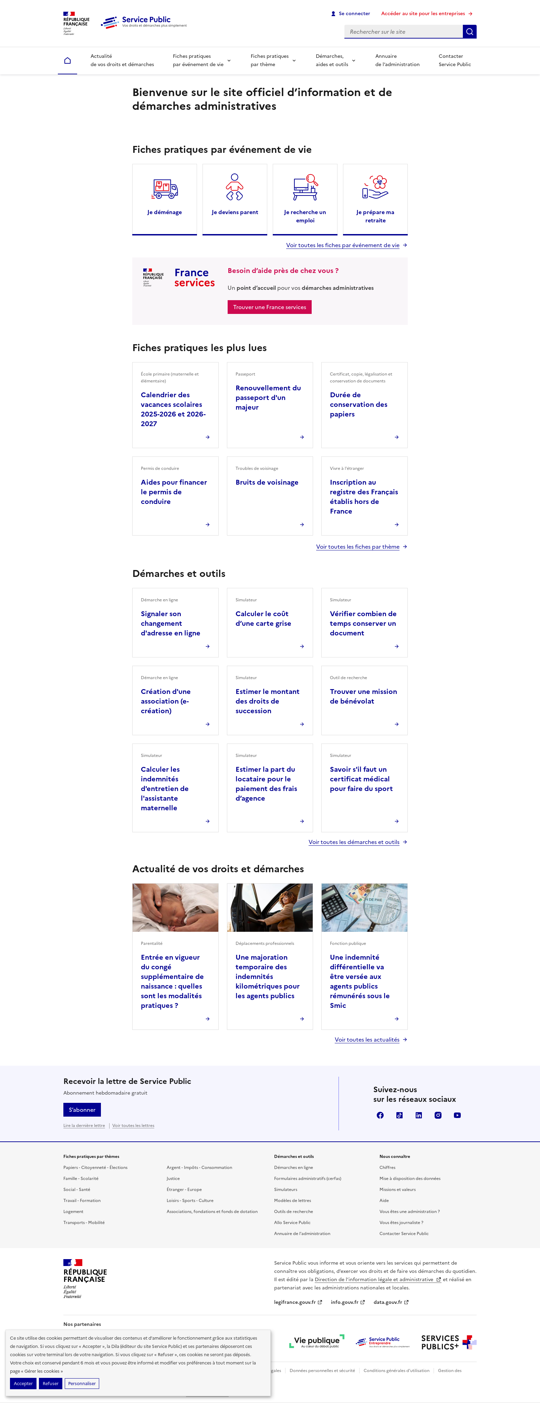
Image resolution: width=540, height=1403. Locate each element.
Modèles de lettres (292, 1201)
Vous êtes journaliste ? (401, 1223)
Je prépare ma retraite (375, 216)
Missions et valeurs (398, 1189)
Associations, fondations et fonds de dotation (212, 1212)
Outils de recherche (293, 1212)
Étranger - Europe (184, 1189)
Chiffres (387, 1167)
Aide (384, 1201)
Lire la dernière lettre (84, 1125)
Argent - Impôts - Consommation (199, 1167)
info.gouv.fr (348, 1302)
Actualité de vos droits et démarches (122, 60)
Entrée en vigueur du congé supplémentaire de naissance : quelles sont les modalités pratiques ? (172, 981)
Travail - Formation (82, 1201)
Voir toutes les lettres (133, 1125)
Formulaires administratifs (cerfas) (307, 1178)
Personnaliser (82, 1383)
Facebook (380, 1115)
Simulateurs (285, 1189)
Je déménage (164, 212)
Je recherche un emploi (305, 216)
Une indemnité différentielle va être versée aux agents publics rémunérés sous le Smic (360, 981)
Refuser (51, 1383)
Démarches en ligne (293, 1167)
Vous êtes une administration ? (410, 1212)
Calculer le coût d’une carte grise (263, 619)
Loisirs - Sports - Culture (190, 1201)
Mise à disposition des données (410, 1178)
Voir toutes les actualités (367, 1039)
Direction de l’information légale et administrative (378, 1279)
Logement (73, 1212)
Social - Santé (76, 1189)
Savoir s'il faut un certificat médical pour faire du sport (361, 779)
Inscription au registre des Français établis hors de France (364, 496)
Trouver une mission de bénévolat (363, 696)
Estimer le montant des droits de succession (268, 701)
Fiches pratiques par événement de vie (198, 60)
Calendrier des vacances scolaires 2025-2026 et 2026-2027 (173, 409)
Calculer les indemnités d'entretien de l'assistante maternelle (165, 788)
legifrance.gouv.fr (298, 1302)
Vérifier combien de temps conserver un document (363, 623)
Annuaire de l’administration (397, 60)
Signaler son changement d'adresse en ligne (170, 623)
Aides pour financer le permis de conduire (174, 492)
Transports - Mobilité (84, 1223)
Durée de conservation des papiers (358, 404)
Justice (173, 1178)
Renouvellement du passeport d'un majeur (268, 397)
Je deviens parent (235, 212)
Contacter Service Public (455, 60)
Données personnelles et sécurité (322, 1371)
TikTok (399, 1115)
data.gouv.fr (391, 1302)
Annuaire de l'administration (302, 1234)
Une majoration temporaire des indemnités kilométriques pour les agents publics (268, 976)
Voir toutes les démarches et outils (354, 842)
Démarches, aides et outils (332, 60)
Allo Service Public (292, 1223)
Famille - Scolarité (80, 1178)
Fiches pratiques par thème (270, 60)
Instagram (438, 1115)
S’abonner (82, 1110)
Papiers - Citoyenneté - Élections (95, 1167)
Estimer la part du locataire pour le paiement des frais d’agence (266, 783)
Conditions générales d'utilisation (396, 1371)
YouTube (457, 1115)
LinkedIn (419, 1115)
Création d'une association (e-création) (166, 701)
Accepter (23, 1383)
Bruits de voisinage (267, 482)
